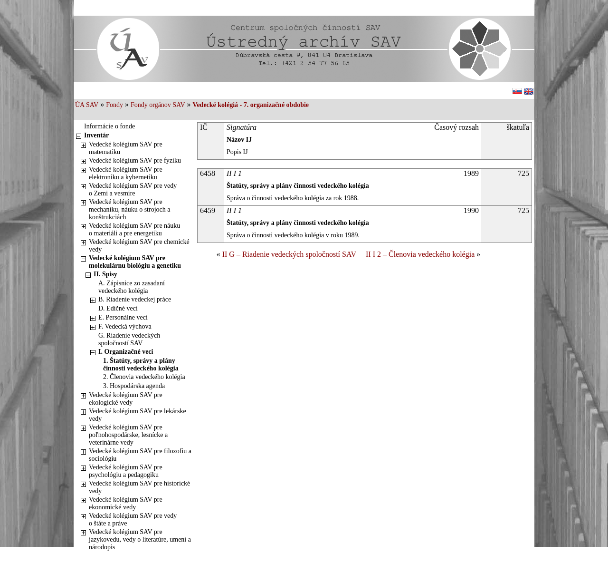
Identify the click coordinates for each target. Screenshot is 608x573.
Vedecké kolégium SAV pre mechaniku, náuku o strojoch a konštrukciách (129, 209)
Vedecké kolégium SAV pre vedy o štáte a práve (133, 519)
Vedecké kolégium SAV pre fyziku (135, 160)
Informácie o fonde (109, 126)
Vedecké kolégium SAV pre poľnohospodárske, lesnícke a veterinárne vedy (128, 435)
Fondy (114, 104)
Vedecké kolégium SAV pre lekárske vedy (137, 415)
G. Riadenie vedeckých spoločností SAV (129, 339)
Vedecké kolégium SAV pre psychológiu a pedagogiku (125, 471)
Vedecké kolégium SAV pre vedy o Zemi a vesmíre (133, 189)
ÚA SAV (86, 104)
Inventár (96, 135)
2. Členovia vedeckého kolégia (144, 376)
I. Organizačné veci (125, 351)
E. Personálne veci (123, 317)
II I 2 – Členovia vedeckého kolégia (420, 254)
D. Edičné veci (118, 308)
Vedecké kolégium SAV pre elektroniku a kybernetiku (125, 173)
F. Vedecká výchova (125, 326)
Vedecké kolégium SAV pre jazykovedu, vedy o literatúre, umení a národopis (140, 539)
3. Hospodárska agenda (134, 385)
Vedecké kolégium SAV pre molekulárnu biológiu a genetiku (135, 261)
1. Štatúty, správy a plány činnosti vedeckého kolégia (141, 364)
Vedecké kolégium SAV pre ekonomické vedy (125, 503)
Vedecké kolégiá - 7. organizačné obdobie (251, 104)
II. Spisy (105, 274)
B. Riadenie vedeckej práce (134, 299)
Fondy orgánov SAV (158, 104)
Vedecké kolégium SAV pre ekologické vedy (125, 398)
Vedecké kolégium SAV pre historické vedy (139, 487)
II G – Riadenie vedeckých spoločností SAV (289, 254)
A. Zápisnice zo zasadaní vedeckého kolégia (131, 287)
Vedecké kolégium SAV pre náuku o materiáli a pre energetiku (134, 229)
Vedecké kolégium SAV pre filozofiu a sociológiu (140, 454)
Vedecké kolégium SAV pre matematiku (125, 148)
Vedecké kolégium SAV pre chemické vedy (139, 245)
